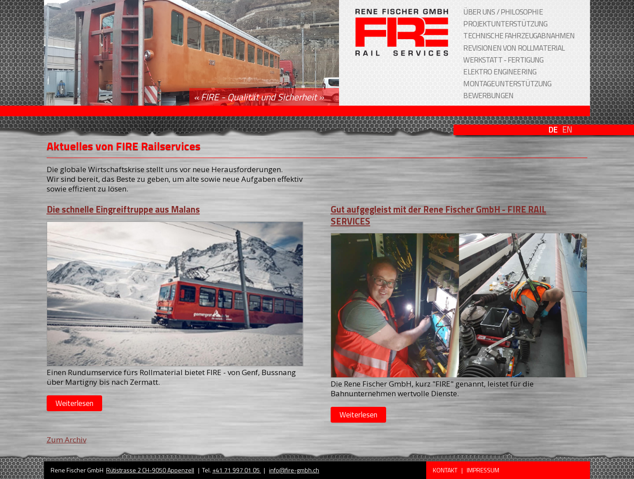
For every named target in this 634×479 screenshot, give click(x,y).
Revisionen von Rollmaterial (513, 48)
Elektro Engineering (499, 71)
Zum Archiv (66, 440)
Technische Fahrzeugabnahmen (519, 35)
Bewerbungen (488, 95)
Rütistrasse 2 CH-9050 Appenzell (150, 470)
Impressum (483, 470)
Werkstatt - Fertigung (503, 60)
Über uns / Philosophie (502, 12)
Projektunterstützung (505, 23)
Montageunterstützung (507, 83)
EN (567, 129)
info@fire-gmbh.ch (294, 470)
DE (553, 129)
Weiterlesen (74, 403)
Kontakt (446, 470)
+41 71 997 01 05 (236, 470)
